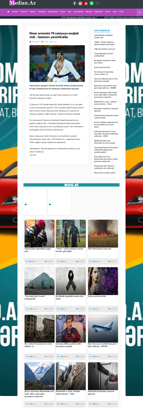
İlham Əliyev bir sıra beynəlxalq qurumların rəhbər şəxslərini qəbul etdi (106, 159)
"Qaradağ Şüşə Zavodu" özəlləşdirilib (104, 55)
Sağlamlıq (98, 11)
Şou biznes (78, 11)
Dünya (62, 11)
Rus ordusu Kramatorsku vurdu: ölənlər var (104, 73)
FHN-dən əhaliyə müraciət (104, 49)
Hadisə (32, 11)
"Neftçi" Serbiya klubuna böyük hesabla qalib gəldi (104, 43)
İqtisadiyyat (53, 11)
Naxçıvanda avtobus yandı (104, 173)
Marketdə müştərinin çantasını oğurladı (106, 110)
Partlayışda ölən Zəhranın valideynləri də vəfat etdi (104, 167)
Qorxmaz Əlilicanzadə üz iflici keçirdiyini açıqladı (106, 80)
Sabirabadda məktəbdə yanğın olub (103, 36)
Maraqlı (89, 11)
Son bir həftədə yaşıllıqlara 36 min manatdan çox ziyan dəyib (106, 124)
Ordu (121, 11)
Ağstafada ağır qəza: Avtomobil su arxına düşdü (104, 142)
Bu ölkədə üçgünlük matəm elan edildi (105, 61)
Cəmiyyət (42, 11)
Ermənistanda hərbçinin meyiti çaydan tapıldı (106, 116)
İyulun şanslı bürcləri (102, 67)
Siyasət (15, 11)
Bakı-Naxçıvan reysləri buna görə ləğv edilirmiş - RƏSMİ (105, 87)
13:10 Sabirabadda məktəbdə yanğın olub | (86, 17)
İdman (107, 11)
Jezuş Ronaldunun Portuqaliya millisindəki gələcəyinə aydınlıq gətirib (106, 149)
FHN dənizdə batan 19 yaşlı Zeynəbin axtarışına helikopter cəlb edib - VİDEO (106, 133)
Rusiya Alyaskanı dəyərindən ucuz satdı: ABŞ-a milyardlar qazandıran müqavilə (105, 94)
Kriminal (23, 11)
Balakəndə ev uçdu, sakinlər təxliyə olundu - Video (105, 103)
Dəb (69, 11)
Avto (115, 11)
